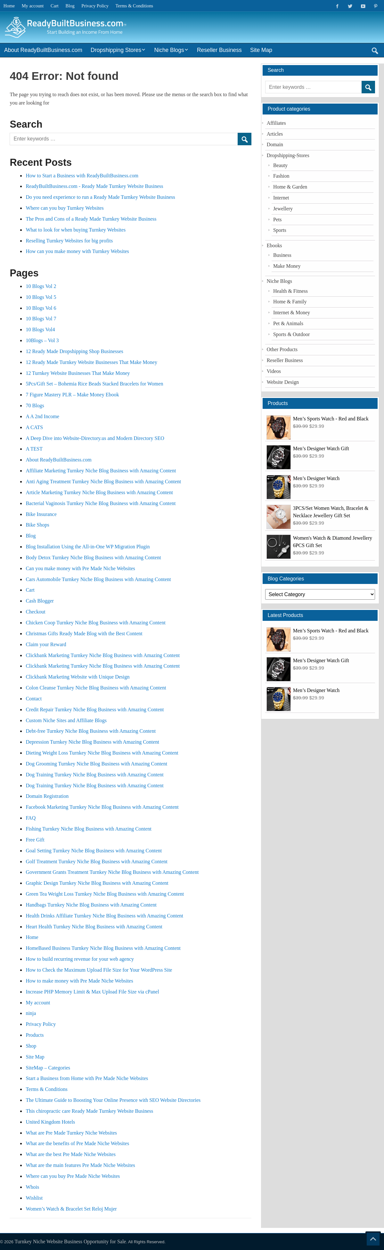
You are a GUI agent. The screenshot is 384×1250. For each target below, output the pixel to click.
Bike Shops (37, 525)
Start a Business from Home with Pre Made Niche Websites (87, 1078)
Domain (275, 144)
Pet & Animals (288, 323)
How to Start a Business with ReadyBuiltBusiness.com (82, 175)
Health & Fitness (290, 291)
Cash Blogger (40, 601)
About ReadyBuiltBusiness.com (43, 50)
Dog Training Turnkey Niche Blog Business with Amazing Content (94, 774)
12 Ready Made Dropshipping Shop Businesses (74, 351)
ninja (31, 1013)
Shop (31, 1046)
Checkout (35, 611)
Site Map (261, 50)
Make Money (287, 266)
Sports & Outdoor (291, 334)
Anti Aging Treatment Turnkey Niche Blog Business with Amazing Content (103, 481)
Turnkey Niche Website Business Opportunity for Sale (70, 1241)
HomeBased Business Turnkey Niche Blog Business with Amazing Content (103, 948)
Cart (55, 5)
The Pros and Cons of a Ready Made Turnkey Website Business (91, 219)
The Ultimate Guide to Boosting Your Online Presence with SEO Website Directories (114, 1100)
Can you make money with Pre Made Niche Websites (80, 568)
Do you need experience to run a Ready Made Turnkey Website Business (100, 197)
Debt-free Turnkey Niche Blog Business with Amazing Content (91, 731)
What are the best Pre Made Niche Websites (71, 1154)
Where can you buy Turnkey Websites (64, 208)
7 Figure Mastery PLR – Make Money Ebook (72, 394)
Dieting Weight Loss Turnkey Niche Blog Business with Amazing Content (102, 753)
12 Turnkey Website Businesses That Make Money (78, 373)
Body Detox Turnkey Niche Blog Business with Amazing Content (93, 557)
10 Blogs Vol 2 (41, 286)
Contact (34, 698)
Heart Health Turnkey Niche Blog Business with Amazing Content (94, 926)
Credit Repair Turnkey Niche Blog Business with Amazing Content (95, 709)
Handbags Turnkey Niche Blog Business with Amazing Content (91, 905)
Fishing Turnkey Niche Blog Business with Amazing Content (88, 829)
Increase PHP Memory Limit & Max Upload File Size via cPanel (92, 991)
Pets (277, 219)
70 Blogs (35, 405)
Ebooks (274, 245)
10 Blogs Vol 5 (41, 297)
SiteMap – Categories (48, 1067)
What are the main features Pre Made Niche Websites (80, 1165)
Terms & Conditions (134, 5)
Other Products (282, 349)
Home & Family (290, 301)
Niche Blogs (169, 50)
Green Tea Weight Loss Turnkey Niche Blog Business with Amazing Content (105, 894)
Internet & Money (291, 312)
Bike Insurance (41, 514)
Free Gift (35, 839)
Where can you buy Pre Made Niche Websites (73, 1176)
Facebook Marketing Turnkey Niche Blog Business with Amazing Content (102, 807)
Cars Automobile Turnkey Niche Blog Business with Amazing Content (98, 579)
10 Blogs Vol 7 (41, 318)
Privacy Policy (95, 5)
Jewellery (283, 208)
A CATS (34, 427)
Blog (70, 5)
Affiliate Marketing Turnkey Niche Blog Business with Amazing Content (101, 470)
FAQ (31, 818)
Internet (281, 197)
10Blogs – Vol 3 (42, 340)
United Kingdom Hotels (50, 1122)
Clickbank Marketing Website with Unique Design (77, 677)
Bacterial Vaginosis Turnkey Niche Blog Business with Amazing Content (101, 503)
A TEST (34, 449)
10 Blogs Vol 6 (41, 308)
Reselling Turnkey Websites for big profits (69, 240)
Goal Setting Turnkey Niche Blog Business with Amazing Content (94, 850)
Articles (275, 134)
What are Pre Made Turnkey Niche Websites (71, 1133)
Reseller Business (219, 50)
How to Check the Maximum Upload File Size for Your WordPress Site (99, 970)
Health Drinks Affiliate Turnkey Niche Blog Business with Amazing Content (104, 915)
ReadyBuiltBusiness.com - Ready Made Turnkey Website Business (94, 186)
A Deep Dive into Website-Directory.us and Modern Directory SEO (95, 438)
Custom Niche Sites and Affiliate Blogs (66, 720)
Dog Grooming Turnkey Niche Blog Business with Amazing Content (96, 763)
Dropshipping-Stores (288, 155)
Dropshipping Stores (116, 50)
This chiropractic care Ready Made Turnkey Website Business (89, 1111)
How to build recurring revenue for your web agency (80, 959)
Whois (32, 1187)
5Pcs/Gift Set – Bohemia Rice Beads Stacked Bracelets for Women (94, 383)
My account (33, 5)
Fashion (281, 176)
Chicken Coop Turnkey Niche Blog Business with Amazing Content (95, 622)
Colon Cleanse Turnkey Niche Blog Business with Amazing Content (96, 687)
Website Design (283, 382)
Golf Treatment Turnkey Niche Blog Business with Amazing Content (96, 861)
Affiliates (276, 123)
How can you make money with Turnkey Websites (77, 251)
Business (282, 255)
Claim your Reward (46, 644)
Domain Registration (47, 796)
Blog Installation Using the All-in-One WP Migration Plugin (88, 546)
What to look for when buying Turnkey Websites (76, 229)
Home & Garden (290, 187)
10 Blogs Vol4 (40, 329)
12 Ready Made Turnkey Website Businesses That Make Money (91, 362)
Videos (274, 371)
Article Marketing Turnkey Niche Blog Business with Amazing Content (99, 492)
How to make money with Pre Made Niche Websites (79, 981)
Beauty (280, 165)
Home (9, 5)
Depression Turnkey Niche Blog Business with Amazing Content (92, 742)
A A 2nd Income (42, 416)
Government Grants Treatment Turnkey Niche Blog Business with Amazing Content (112, 872)
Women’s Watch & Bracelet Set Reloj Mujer (71, 1209)
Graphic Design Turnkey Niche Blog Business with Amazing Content (97, 883)
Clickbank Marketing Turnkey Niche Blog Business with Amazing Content (103, 655)
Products (35, 1035)
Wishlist (34, 1198)
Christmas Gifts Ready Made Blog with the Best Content (84, 633)
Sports (279, 230)
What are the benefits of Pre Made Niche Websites (77, 1143)
